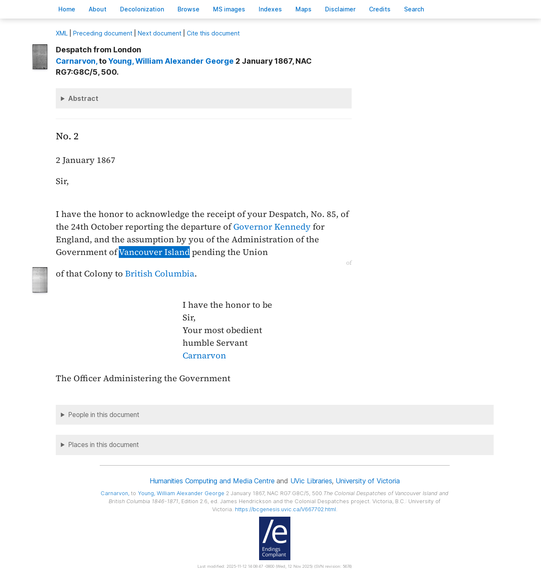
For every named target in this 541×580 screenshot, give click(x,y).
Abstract (83, 98)
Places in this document (103, 445)
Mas (303, 9)
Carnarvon (204, 355)
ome (66, 9)
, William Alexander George (171, 61)
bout (98, 9)
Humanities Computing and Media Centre (212, 481)
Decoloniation (142, 9)
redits (380, 9)
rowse (188, 9)
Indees (270, 9)
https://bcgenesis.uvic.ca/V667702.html (285, 509)
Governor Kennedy (272, 227)
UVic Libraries (311, 481)
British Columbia (159, 273)
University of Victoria (367, 481)
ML (62, 33)
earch (414, 9)
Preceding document (102, 33)
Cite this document (213, 33)
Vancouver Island (154, 252)
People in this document (103, 415)
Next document (159, 33)
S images (229, 9)
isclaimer (340, 9)
